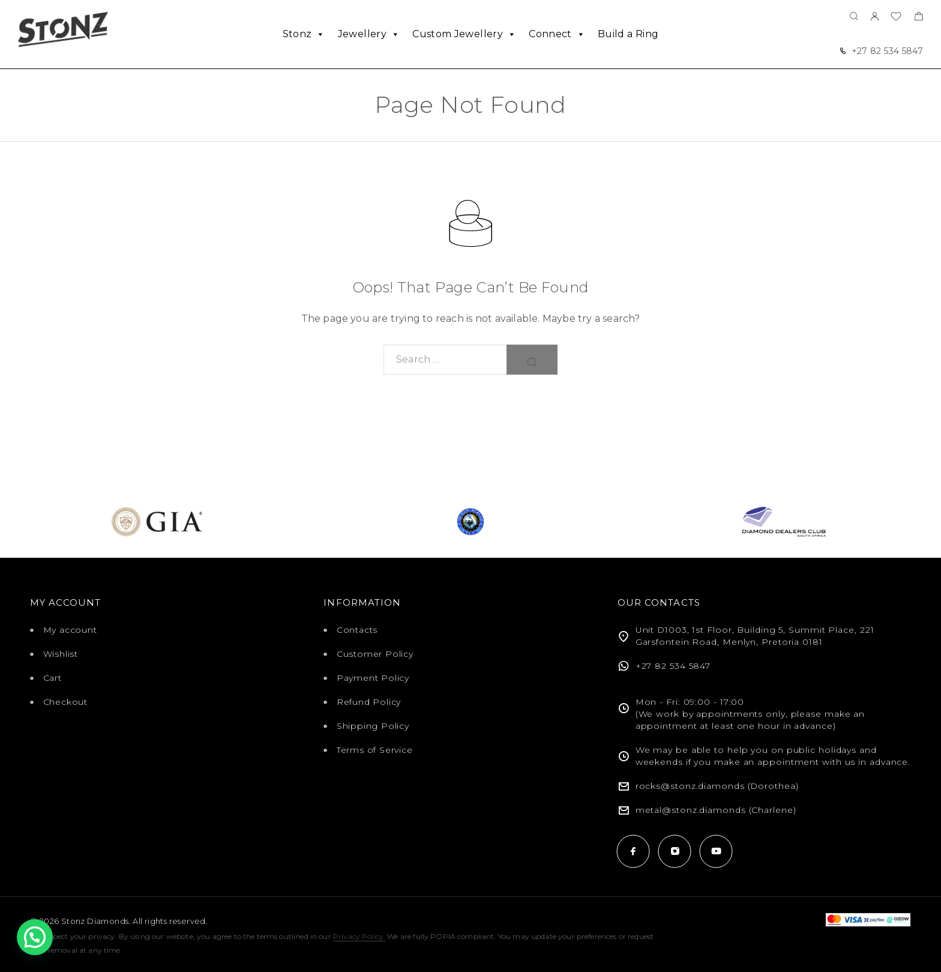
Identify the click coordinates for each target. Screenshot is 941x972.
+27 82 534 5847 (887, 51)
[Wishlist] (896, 17)
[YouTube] (716, 851)
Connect (557, 34)
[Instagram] (675, 851)
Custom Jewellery (464, 34)
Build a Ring (628, 34)
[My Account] (874, 17)
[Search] (854, 17)
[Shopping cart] (918, 17)
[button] (35, 937)
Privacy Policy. (359, 936)
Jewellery (369, 34)
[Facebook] (633, 851)
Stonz (304, 34)
